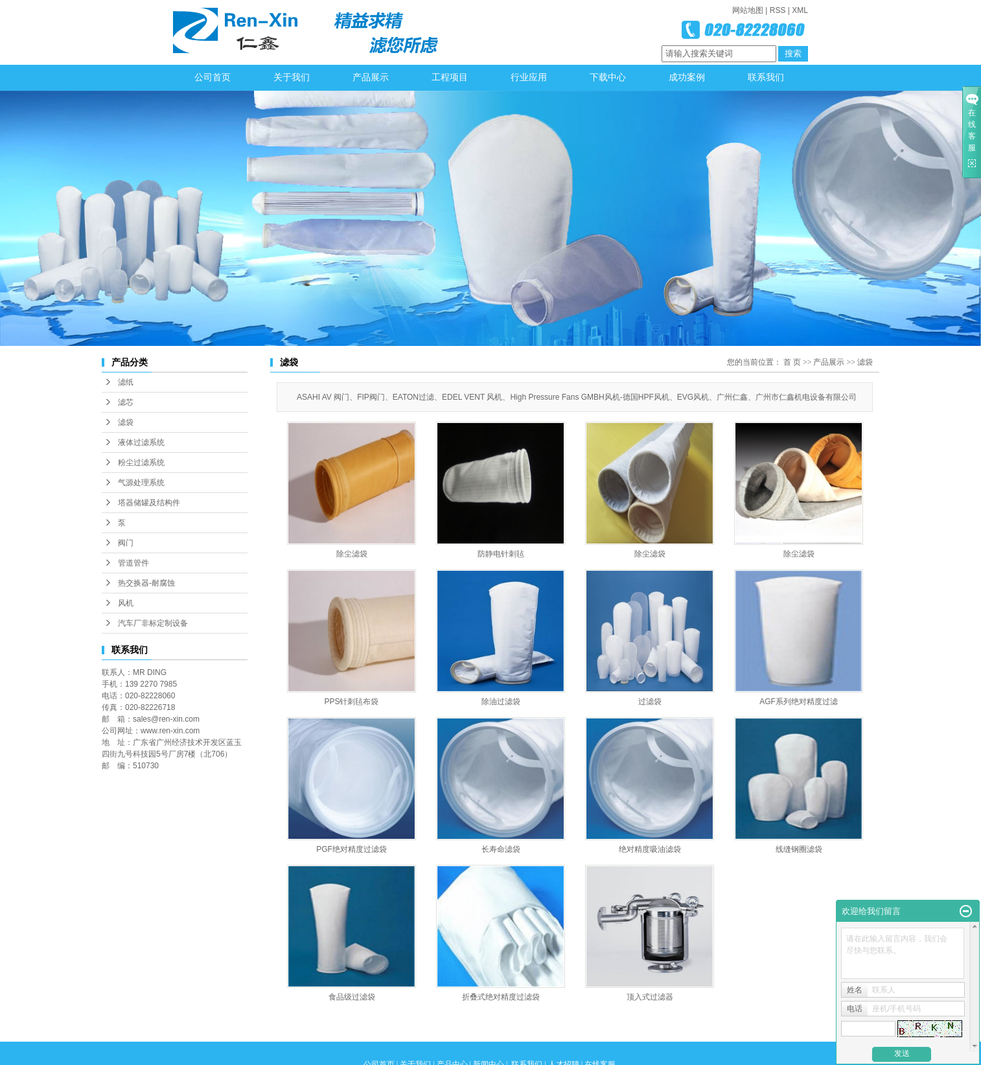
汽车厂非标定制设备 (153, 623)
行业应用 (529, 77)
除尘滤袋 (351, 553)
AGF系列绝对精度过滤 (798, 701)
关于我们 (291, 77)
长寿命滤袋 (500, 849)
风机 (125, 603)
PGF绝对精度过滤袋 (351, 849)
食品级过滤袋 (352, 997)
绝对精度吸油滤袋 (650, 849)
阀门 (125, 542)
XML (800, 10)
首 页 (792, 362)
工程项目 (450, 77)
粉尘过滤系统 (141, 462)
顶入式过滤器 (650, 997)
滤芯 (125, 402)
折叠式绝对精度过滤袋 (501, 997)
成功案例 (687, 77)
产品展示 (370, 77)
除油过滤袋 (500, 701)
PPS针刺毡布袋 (351, 701)
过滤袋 (650, 701)
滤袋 (125, 422)
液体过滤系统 (141, 442)
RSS (778, 10)
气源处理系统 (141, 482)
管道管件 (133, 562)
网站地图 (747, 10)
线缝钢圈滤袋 (799, 849)
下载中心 (608, 77)
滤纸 (125, 382)
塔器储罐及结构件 (149, 502)
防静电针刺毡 (501, 553)
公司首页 (212, 77)
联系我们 (766, 77)
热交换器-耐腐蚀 (146, 583)
